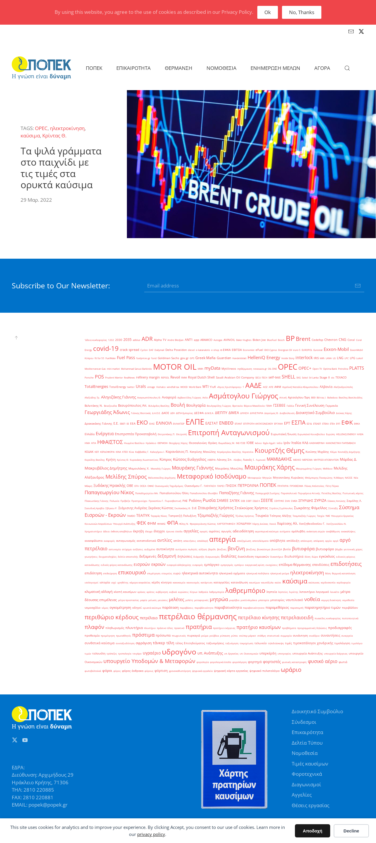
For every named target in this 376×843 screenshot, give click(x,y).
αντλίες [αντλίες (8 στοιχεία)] (164, 540)
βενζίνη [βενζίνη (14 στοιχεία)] (236, 548)
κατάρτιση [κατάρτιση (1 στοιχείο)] (206, 582)
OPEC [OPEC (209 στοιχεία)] (287, 366)
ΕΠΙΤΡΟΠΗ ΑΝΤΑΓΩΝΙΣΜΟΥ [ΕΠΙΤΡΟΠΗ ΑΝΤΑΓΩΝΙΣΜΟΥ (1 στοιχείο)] (258, 423)
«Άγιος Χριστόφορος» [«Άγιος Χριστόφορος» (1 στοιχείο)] (229, 386)
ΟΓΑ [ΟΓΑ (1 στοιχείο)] (136, 485)
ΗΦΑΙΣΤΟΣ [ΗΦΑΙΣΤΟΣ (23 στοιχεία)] (110, 441)
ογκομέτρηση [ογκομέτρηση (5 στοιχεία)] (120, 607)
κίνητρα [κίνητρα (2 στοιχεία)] (166, 582)
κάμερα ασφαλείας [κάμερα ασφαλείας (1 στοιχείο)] (140, 582)
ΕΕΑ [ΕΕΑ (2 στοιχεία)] (132, 423)
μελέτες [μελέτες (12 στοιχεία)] (176, 599)
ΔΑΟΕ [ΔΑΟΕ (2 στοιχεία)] (165, 413)
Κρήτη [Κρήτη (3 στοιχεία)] (111, 459)
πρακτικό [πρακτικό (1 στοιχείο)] (179, 628)
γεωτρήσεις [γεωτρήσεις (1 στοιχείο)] (91, 556)
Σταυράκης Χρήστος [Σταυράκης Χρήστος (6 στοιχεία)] (216, 507)
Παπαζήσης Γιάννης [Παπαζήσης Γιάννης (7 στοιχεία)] (236, 492)
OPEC (41, 128)
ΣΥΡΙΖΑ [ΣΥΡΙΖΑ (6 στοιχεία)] (320, 500)
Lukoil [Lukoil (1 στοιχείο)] (359, 358)
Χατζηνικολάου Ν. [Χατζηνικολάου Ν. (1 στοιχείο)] (336, 523)
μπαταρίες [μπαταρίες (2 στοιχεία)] (277, 600)
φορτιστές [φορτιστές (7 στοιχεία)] (272, 661)
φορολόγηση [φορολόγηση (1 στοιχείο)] (239, 662)
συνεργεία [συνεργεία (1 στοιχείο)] (347, 635)
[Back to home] (41, 68)
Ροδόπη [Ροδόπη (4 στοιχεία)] (195, 500)
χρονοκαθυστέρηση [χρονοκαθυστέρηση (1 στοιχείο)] (180, 670)
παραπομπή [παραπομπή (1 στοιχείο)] (296, 607)
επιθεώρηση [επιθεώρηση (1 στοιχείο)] (110, 573)
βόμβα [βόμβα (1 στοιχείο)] (339, 549)
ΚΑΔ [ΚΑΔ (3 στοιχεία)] (305, 443)
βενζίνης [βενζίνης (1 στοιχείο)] (251, 549)
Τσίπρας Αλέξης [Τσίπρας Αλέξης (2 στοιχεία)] (280, 516)
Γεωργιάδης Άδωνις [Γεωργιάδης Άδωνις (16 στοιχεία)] (107, 412)
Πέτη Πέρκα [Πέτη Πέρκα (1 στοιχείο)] (332, 485)
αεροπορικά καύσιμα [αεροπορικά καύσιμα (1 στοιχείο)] (266, 531)
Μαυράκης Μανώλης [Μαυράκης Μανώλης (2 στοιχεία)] (229, 468)
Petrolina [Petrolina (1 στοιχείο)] (343, 368)
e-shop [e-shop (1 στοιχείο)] (215, 349)
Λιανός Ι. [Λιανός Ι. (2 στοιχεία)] (249, 460)
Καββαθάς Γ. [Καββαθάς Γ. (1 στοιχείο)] (142, 451)
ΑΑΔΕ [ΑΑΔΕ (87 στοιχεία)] (253, 385)
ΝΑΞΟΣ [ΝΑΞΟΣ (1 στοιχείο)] (348, 477)
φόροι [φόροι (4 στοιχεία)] (107, 670)
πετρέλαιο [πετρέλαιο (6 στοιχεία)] (149, 617)
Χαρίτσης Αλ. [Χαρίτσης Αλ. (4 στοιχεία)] (287, 523)
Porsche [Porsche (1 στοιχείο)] (89, 377)
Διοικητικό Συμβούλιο (317, 711)
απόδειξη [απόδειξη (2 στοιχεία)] (292, 541)
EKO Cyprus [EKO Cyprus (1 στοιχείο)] (270, 349)
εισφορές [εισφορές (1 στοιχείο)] (197, 564)
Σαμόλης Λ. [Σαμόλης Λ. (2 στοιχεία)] (354, 501)
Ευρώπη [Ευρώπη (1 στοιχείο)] (330, 434)
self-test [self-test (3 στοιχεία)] (274, 377)
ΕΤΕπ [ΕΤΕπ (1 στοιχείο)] (332, 423)
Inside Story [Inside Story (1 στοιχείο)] (287, 358)
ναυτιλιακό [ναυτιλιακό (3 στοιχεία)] (294, 600)
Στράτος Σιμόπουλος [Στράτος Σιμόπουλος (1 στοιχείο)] (281, 508)
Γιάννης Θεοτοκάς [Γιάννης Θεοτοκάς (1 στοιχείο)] (141, 413)
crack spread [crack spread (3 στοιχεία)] (129, 350)
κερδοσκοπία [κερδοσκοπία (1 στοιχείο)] (328, 582)
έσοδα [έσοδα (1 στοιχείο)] (178, 531)
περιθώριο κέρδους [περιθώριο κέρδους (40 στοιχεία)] (112, 617)
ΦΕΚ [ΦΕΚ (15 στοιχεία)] (141, 523)
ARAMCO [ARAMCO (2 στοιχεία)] (206, 340)
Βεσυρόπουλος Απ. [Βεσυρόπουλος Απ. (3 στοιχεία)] (132, 405)
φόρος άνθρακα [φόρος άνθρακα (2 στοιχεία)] (132, 671)
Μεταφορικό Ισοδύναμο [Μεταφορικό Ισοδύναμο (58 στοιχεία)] (211, 476)
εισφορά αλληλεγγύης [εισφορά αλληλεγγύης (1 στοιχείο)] (179, 564)
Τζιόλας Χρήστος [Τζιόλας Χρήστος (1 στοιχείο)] (244, 515)
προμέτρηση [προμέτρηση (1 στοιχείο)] (108, 635)
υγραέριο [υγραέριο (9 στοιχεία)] (152, 653)
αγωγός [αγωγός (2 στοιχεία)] (226, 531)
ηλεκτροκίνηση (67, 128)
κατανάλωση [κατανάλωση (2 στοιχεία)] (239, 582)
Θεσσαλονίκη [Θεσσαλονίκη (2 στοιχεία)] (198, 443)
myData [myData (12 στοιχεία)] (212, 368)
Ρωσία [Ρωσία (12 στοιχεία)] (209, 500)
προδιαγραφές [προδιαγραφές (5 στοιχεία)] (340, 627)
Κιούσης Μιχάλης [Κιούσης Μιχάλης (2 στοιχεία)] (317, 452)
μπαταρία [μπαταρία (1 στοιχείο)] (263, 600)
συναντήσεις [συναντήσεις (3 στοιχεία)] (330, 635)
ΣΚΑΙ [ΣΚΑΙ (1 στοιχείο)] (287, 500)
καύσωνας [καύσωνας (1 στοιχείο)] (314, 582)
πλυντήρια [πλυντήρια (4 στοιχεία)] (134, 627)
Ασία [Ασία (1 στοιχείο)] (205, 397)
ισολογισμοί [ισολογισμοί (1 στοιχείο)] (91, 582)
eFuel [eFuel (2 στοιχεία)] (259, 350)
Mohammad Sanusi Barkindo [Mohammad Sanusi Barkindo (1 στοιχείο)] (136, 368)
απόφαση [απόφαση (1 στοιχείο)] (318, 540)
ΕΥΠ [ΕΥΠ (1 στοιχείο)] (338, 423)
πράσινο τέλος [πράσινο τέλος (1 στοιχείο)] (165, 628)
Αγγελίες (302, 794)
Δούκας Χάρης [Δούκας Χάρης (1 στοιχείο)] (344, 413)
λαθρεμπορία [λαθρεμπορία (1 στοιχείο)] (216, 591)
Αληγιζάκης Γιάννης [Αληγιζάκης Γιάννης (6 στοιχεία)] (118, 397)
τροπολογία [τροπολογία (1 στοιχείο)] (124, 653)
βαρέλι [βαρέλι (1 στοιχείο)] (212, 549)
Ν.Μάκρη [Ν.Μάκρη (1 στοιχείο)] (339, 477)
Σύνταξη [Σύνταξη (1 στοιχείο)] (333, 508)
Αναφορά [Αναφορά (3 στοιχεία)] (169, 397)
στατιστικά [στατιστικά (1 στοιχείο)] (273, 635)
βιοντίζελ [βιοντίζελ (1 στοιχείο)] (276, 549)
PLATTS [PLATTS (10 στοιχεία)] (356, 368)
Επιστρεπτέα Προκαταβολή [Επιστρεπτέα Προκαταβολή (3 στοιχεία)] (136, 434)
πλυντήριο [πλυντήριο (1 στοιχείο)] (150, 628)
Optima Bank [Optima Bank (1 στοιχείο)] (330, 368)
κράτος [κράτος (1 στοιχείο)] (151, 591)
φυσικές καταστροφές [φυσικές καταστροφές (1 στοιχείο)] (294, 662)
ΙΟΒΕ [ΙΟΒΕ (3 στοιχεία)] (250, 443)
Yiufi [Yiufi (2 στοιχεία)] (213, 387)
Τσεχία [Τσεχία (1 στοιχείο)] (320, 515)
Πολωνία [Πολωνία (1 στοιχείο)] (114, 500)
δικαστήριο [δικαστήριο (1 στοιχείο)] (276, 556)
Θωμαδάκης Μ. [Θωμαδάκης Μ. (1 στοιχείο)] (226, 443)
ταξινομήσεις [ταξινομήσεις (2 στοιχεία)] (215, 643)
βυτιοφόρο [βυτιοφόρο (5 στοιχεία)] (325, 548)
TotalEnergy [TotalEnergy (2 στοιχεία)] (117, 387)
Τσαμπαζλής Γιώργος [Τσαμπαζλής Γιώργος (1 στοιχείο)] (304, 515)
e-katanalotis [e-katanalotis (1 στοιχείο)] (203, 349)
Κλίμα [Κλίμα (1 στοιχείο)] (333, 451)
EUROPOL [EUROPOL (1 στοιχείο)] (307, 349)
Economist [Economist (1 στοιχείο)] (248, 349)
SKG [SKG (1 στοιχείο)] (298, 377)
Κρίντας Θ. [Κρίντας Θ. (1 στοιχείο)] (123, 459)
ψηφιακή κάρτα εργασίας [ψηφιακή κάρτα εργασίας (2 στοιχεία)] (231, 671)
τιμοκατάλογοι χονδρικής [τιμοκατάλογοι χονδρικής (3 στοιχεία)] (313, 643)
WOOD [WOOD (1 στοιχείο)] (184, 386)
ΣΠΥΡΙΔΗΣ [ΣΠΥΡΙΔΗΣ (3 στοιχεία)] (305, 501)
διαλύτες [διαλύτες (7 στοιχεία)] (228, 556)
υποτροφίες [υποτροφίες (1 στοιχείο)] (284, 653)
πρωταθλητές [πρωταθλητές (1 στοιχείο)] (123, 635)
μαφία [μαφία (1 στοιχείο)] (143, 600)
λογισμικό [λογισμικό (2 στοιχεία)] (322, 592)
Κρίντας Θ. (54, 135)
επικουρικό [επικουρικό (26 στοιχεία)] (132, 572)
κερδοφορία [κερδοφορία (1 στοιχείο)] (343, 582)
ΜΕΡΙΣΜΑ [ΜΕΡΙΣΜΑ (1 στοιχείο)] (307, 459)
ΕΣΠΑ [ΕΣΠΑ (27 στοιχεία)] (298, 422)
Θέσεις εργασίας (310, 805)
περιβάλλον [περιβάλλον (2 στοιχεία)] (350, 608)
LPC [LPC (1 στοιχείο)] (347, 358)
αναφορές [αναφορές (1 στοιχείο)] (109, 540)
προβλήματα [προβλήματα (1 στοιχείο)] (289, 628)
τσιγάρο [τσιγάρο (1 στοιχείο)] (137, 653)
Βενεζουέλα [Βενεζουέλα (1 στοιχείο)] (110, 405)
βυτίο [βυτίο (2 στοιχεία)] (287, 549)
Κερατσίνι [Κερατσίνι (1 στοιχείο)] (248, 451)
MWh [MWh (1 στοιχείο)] (200, 368)
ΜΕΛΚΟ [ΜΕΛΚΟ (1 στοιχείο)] (297, 459)
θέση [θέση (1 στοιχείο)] (328, 573)
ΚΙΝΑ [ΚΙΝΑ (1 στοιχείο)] (118, 451)
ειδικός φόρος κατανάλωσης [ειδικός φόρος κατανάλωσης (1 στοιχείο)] (116, 564)
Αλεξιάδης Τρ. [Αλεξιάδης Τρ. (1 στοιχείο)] (92, 397)
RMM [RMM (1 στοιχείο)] (184, 377)
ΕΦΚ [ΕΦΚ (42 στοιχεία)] (347, 422)
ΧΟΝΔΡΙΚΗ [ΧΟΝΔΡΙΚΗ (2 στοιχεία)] (243, 524)
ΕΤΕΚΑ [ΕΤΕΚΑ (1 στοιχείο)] (325, 423)
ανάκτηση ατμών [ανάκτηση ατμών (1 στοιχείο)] (315, 531)
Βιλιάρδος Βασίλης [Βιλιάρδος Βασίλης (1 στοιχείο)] (158, 405)
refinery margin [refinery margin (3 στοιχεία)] (148, 377)
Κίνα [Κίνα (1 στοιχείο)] (131, 451)
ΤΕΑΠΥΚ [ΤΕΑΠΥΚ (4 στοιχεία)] (143, 515)
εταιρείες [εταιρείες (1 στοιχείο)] (167, 573)
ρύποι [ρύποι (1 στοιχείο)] (234, 635)
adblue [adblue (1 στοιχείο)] (136, 339)
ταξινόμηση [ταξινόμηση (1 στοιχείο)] (232, 643)
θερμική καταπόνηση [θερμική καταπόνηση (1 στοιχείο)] (343, 573)
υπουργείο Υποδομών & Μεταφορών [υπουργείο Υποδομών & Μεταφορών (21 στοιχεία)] (149, 660)
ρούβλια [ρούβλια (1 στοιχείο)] (214, 635)
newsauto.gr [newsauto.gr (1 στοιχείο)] (260, 368)
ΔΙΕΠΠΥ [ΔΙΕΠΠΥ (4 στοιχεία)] (221, 412)
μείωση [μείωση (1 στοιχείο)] (152, 600)
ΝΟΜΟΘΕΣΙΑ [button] (221, 68)
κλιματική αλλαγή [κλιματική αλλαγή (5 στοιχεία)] (99, 591)
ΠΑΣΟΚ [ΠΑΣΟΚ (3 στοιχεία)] (231, 486)
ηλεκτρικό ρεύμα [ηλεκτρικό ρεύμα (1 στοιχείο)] (279, 573)
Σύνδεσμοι (304, 722)
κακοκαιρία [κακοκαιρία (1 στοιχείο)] (179, 582)
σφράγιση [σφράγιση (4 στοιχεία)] (144, 643)
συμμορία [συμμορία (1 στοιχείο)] (286, 635)
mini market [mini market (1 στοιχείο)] (113, 368)
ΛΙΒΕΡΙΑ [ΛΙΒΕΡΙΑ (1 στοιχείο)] (211, 459)
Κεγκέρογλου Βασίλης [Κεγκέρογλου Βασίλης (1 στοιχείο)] (229, 451)
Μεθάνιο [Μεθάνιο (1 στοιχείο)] (328, 468)
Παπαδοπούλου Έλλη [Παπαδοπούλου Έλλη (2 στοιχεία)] (174, 493)
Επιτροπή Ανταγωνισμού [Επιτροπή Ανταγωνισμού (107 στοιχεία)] (229, 432)
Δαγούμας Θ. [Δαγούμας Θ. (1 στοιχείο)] (271, 413)
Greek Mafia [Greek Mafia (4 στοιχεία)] (205, 358)
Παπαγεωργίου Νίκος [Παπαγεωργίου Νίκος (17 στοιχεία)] (109, 492)
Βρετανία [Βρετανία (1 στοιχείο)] (237, 405)
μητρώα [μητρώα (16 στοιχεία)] (219, 599)
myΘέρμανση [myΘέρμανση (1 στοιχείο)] (244, 368)
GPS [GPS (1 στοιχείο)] (192, 358)
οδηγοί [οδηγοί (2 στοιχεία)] (137, 608)
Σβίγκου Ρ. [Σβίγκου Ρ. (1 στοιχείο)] (111, 508)
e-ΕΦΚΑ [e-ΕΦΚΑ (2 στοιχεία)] (225, 350)
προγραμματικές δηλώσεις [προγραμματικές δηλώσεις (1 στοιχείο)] (312, 628)
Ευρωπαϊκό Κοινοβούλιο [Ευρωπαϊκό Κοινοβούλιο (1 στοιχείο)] (311, 434)
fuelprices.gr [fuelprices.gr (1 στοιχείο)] (143, 358)
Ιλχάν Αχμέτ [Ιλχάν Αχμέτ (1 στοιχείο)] (269, 443)
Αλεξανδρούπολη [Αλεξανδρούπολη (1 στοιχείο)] (343, 386)
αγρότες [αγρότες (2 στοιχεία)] (214, 531)
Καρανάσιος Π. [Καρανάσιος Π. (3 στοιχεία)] (177, 452)
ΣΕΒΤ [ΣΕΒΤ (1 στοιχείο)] (248, 500)
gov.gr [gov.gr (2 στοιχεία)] (184, 358)
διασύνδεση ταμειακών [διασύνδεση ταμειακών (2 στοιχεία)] (253, 556)
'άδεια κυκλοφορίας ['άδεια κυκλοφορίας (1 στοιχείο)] (96, 339)
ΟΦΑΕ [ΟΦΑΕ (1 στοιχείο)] (150, 485)
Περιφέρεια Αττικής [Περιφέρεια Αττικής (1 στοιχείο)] (309, 493)
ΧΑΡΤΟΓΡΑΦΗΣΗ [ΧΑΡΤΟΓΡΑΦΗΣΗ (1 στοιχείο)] (226, 523)
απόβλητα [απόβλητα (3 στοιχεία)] (277, 541)
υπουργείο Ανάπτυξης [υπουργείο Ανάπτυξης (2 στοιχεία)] (307, 653)
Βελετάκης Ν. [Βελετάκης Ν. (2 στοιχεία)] (94, 406)
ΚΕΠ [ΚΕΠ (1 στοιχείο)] (97, 451)
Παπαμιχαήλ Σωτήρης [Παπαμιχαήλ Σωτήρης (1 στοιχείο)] (267, 493)
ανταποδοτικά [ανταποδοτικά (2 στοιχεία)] (146, 541)
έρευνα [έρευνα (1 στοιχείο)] (170, 531)
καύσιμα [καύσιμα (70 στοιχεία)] (294, 580)
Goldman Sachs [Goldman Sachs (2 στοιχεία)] (168, 358)
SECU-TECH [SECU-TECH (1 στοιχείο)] (261, 377)
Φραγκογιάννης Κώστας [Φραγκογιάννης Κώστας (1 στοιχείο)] (203, 523)
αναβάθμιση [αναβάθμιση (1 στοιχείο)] (333, 531)
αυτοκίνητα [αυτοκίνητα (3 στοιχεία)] (165, 549)
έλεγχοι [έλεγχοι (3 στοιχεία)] (159, 531)
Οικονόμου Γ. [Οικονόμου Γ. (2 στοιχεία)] (193, 486)
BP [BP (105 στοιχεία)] (290, 338)
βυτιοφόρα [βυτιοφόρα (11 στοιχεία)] (303, 548)
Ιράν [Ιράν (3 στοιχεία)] (286, 443)
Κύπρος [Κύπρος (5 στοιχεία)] (166, 459)
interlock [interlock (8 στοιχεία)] (304, 357)
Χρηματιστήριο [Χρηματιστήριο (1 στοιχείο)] (93, 531)
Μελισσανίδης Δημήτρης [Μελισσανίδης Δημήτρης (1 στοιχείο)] (162, 477)
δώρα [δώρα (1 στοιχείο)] (315, 556)
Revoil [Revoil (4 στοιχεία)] (175, 377)
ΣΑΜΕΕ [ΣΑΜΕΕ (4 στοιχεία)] (223, 500)
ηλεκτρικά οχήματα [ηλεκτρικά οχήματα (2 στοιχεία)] (232, 573)
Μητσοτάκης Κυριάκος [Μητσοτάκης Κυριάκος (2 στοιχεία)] (288, 477)
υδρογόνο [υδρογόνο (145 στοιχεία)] (179, 652)
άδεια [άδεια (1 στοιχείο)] (106, 531)
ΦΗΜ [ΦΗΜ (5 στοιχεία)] (151, 523)
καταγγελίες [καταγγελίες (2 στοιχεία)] (222, 582)
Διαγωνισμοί (306, 784)
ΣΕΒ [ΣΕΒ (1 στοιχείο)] (243, 500)
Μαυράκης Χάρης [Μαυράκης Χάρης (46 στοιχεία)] (269, 467)
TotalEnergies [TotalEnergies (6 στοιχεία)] (96, 386)
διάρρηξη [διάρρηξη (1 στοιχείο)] (198, 556)
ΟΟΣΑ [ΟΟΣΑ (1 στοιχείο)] (143, 485)
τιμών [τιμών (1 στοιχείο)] (88, 653)
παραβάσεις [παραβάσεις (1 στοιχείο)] (186, 607)
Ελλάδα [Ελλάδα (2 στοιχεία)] (90, 434)
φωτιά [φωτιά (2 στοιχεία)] (343, 662)
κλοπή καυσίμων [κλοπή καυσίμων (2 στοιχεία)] (125, 592)
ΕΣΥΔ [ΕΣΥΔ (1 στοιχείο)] (309, 423)
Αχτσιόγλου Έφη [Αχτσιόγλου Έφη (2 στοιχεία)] (299, 397)
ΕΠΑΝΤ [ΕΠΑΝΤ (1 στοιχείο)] (238, 423)
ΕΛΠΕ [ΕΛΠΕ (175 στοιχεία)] (195, 421)
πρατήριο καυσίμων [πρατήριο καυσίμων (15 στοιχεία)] (258, 627)
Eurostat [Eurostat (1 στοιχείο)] (318, 349)
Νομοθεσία (305, 753)
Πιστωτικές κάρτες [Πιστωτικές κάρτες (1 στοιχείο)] (353, 493)
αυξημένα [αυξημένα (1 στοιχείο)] (149, 549)
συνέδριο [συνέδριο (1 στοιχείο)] (314, 635)
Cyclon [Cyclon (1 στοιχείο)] (144, 349)
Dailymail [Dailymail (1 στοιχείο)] (159, 349)
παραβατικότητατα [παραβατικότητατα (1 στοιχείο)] (253, 607)
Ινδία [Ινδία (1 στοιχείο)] (279, 443)
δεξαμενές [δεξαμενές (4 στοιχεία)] (147, 556)
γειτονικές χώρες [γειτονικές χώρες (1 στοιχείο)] (353, 549)
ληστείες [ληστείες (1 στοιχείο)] (283, 591)
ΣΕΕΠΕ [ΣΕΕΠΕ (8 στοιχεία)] (267, 500)
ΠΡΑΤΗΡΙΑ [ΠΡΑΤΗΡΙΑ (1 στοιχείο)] (282, 485)
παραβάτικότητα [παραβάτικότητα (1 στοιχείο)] (203, 607)
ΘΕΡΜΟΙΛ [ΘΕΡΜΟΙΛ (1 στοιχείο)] (162, 443)
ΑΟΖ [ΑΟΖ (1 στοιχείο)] (265, 386)
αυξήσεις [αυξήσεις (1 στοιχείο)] (138, 549)
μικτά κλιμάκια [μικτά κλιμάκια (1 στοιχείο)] (249, 600)
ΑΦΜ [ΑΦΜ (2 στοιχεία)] (277, 387)
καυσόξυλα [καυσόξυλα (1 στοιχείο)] (267, 582)
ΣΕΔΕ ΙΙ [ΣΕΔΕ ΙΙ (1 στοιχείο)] (256, 500)
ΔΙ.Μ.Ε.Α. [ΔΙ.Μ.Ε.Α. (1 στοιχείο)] (209, 413)
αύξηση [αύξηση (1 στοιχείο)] (203, 549)
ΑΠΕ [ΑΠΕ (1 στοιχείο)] (271, 386)
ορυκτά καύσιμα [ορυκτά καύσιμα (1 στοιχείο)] (152, 607)
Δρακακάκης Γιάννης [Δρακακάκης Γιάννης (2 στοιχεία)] (98, 423)
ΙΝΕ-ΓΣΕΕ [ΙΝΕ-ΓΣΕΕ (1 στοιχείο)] (240, 443)
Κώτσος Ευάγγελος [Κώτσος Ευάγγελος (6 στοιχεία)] (189, 459)
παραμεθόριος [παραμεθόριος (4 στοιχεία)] (277, 607)
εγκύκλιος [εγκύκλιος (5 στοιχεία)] (327, 556)
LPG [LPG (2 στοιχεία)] (352, 358)
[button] (347, 68)
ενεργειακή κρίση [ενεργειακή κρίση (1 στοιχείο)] (254, 564)
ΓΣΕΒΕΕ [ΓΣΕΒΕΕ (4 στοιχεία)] (279, 405)
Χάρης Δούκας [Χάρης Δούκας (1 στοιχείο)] (260, 523)
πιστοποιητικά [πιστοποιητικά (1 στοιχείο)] (350, 618)
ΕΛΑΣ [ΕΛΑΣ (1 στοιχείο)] (152, 423)
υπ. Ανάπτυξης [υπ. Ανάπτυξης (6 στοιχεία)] (210, 653)
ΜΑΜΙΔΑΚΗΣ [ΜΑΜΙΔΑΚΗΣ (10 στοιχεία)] (279, 459)
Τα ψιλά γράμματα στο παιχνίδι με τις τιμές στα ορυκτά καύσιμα (61, 167)
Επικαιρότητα (307, 732)
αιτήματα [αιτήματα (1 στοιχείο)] (285, 531)
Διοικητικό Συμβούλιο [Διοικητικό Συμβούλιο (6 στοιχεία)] (315, 412)
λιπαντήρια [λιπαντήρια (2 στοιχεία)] (307, 592)
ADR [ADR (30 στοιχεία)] (147, 339)
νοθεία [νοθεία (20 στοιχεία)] (312, 599)
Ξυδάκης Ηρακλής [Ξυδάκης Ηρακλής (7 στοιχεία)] (109, 485)
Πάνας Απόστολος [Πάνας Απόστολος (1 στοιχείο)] (314, 485)
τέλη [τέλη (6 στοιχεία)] (170, 642)
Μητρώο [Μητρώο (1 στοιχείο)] (267, 477)
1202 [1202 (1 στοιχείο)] (111, 339)
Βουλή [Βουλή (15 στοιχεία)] (178, 405)
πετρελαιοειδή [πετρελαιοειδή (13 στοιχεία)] (297, 617)
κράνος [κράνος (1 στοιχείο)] (141, 591)
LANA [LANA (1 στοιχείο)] (329, 358)
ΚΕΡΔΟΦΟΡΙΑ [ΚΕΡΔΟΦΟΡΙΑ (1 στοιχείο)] (107, 451)
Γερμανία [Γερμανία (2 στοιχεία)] (331, 406)
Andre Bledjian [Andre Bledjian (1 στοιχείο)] (175, 339)
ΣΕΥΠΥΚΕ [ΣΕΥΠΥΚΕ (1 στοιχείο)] (279, 500)
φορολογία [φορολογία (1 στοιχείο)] (203, 662)
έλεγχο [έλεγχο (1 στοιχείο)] (148, 531)
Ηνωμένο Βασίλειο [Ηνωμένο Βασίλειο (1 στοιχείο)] (134, 443)
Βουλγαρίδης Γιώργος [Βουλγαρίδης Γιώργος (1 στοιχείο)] (219, 405)
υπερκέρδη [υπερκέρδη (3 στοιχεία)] (267, 653)
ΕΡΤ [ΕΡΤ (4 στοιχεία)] (287, 423)
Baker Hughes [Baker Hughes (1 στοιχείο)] (243, 339)
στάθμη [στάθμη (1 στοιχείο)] (261, 635)
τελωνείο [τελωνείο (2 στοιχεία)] (260, 643)
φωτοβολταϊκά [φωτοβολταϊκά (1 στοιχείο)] (93, 670)
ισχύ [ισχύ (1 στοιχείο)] (113, 582)
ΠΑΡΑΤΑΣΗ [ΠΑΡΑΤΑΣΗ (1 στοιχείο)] (210, 485)
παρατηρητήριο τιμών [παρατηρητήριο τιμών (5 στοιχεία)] (323, 607)
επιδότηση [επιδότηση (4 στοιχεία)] (93, 573)
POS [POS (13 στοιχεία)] (99, 376)
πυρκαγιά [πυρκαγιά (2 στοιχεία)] (193, 635)
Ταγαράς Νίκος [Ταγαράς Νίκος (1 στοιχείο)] (159, 515)
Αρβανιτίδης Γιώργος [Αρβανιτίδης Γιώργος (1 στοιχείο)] (189, 397)
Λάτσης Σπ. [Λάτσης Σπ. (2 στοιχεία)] (224, 460)
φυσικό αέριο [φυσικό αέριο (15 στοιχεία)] (323, 661)
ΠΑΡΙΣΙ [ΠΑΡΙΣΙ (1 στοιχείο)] (220, 485)
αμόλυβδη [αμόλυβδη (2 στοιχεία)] (298, 531)
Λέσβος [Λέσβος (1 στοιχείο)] (238, 459)
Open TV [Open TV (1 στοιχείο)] (317, 368)
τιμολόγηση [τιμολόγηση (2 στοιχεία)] (342, 643)
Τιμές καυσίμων (310, 763)
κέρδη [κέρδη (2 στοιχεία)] (156, 582)
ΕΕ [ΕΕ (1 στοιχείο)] (128, 423)
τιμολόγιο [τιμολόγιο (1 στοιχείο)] (356, 643)
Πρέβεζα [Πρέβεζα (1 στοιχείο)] (125, 500)
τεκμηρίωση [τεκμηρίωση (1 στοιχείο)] (246, 643)
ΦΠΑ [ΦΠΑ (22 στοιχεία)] (172, 522)
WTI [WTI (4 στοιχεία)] (205, 386)
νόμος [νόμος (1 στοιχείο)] (105, 607)
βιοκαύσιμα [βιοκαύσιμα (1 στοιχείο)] (263, 549)
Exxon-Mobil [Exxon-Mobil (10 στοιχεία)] (336, 349)
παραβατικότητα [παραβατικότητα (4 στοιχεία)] (228, 607)
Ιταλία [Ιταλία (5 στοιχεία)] (296, 442)
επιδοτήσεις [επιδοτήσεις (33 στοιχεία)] (346, 564)
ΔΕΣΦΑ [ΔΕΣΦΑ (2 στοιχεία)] (199, 413)
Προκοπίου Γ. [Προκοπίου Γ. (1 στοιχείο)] (156, 500)
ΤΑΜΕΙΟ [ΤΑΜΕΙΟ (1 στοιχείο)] (131, 515)
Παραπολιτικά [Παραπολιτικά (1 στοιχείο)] (289, 493)
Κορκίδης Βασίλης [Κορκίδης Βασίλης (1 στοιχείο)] (95, 459)
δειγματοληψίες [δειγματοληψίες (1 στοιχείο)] (108, 556)
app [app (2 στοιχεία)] (196, 340)
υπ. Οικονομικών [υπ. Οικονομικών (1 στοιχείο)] (249, 653)
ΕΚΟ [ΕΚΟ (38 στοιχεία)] (142, 422)
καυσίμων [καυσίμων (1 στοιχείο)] (254, 582)
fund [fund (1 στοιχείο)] (154, 358)
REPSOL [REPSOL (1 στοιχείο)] (165, 377)
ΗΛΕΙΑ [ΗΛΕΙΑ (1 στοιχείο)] (360, 434)
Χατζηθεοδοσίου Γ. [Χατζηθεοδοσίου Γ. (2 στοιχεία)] (312, 524)
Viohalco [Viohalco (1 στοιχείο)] (161, 386)
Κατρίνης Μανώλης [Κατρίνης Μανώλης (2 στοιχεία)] (203, 452)
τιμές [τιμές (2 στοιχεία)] (288, 643)
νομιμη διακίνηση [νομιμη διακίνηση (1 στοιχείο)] (331, 600)
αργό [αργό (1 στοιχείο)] (335, 540)
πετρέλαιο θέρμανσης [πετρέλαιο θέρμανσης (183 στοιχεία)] (198, 616)
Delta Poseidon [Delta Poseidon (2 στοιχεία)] (176, 350)
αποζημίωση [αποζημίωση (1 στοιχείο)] (244, 540)
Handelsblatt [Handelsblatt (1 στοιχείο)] (239, 358)
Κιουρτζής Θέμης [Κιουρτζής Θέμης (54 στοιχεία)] (279, 450)
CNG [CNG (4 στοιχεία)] (342, 339)
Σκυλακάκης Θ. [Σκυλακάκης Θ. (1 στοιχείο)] (182, 508)
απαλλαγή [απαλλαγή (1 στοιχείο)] (202, 540)
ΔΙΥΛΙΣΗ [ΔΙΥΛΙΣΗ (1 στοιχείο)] (244, 413)
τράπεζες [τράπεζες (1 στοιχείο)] (112, 653)
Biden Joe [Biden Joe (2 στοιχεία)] (259, 340)
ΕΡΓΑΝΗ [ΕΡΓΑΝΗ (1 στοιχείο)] (278, 423)
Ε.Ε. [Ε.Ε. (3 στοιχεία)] (116, 423)
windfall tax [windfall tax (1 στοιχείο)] (173, 386)
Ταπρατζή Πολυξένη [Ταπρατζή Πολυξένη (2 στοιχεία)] (182, 516)
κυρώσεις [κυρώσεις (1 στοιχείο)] (183, 591)
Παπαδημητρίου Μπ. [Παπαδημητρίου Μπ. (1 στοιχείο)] (146, 493)
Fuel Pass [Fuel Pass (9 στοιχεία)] (126, 357)
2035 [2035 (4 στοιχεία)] (127, 339)
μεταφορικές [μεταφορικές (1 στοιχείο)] (201, 600)
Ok (267, 12)
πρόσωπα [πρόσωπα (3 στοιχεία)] (163, 635)
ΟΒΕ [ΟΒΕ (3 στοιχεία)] (130, 486)
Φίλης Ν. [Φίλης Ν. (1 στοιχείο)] (184, 523)
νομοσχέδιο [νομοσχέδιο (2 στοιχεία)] (92, 608)
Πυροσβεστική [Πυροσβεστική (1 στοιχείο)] (173, 500)
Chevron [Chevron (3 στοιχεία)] (331, 340)
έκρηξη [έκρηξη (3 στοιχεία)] (138, 531)
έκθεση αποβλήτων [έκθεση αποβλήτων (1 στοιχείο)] (121, 531)
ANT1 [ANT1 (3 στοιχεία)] (189, 340)
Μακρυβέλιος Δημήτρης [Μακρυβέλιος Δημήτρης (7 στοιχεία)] (106, 468)
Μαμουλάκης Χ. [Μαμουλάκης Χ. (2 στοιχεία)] (139, 468)
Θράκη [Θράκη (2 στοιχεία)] (212, 443)
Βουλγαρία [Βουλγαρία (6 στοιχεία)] (196, 405)
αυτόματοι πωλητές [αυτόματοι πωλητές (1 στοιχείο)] (186, 549)
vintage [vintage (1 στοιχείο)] (151, 386)
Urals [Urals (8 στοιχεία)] (141, 386)
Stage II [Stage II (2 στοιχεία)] (325, 377)
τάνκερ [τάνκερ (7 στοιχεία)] (159, 642)
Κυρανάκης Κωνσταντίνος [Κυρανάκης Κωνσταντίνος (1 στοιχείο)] (144, 459)
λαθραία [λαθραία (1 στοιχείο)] (203, 591)
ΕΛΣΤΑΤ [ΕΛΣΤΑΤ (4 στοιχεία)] (211, 423)
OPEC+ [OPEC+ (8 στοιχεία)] (304, 368)
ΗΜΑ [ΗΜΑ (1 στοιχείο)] (87, 443)
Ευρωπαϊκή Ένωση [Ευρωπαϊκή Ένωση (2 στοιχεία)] (283, 434)
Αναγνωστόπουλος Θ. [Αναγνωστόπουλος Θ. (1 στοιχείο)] (149, 397)
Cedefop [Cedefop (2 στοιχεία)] (317, 340)
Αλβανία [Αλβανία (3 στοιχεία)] (326, 387)
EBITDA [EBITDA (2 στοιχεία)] (237, 350)
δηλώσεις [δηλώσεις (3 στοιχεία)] (184, 556)
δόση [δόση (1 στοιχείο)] (307, 556)
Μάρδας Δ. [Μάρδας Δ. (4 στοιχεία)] (348, 459)
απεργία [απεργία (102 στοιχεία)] (222, 539)
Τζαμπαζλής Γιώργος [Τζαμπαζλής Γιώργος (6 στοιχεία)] (215, 515)
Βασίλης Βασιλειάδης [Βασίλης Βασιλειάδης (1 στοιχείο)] (350, 397)
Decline (351, 830)
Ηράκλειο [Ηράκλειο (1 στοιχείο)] (151, 443)
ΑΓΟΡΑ (322, 68)
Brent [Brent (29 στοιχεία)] (303, 339)
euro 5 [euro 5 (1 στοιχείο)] (297, 349)
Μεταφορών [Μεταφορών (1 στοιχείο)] (254, 477)
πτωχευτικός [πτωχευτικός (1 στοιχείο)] (179, 635)
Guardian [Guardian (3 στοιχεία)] (224, 358)
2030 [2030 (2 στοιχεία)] (118, 340)
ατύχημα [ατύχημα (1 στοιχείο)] (127, 549)
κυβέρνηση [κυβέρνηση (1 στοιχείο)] (162, 591)
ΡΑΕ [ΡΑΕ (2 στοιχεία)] (185, 501)
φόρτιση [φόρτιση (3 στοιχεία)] (161, 671)
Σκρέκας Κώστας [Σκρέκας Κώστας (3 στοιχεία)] (160, 508)
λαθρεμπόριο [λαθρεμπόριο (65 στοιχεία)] (245, 590)
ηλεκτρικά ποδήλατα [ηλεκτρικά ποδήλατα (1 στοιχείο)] (257, 573)
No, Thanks (301, 12)
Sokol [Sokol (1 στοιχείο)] (305, 377)
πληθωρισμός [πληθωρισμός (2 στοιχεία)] (114, 628)
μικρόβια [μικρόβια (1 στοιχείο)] (234, 600)
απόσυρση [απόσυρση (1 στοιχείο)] (306, 540)
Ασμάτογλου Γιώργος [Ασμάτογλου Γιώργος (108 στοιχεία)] (243, 396)
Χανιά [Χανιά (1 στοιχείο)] (272, 523)
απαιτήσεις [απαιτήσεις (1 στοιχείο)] (189, 540)
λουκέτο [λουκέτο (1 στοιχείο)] (334, 591)
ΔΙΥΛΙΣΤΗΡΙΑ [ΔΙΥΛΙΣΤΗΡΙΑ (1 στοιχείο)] (256, 413)
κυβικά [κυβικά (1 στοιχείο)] (173, 591)
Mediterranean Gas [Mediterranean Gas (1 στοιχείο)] (95, 368)
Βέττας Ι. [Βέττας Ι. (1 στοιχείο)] (321, 397)
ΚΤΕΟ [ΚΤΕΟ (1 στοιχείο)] (125, 451)
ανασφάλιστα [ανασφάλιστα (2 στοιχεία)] (94, 541)
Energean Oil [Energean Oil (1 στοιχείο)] (285, 349)
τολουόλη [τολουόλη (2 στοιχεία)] (98, 653)
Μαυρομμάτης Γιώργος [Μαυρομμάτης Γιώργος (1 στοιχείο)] (309, 468)
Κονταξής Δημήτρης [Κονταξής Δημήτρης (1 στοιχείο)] (349, 451)
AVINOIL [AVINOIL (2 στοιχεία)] (229, 340)
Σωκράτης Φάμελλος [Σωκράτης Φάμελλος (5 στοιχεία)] (310, 507)
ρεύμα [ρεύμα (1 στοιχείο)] (204, 635)
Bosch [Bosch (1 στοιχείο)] (281, 339)
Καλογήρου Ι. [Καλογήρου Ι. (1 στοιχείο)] (157, 451)
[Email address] (254, 285)
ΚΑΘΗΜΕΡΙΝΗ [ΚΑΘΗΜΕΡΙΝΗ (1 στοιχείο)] (317, 443)
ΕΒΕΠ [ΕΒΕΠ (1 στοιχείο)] (122, 423)
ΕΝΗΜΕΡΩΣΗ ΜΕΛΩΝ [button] (275, 68)
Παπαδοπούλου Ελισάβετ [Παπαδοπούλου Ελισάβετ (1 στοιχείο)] (204, 493)
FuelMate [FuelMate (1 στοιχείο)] (110, 358)
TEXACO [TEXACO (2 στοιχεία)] (341, 377)
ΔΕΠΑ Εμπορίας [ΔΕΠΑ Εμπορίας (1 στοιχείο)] (184, 413)
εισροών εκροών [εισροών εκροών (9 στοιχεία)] (150, 564)
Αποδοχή (313, 830)
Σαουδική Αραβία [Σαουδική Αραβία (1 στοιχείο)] (94, 508)
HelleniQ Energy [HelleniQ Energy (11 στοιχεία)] (264, 357)
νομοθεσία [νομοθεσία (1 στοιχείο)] (348, 600)
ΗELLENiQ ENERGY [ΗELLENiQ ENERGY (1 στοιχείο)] (346, 434)
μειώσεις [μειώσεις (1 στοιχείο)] (163, 600)
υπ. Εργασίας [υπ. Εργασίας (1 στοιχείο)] (231, 653)
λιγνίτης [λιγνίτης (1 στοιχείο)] (293, 591)
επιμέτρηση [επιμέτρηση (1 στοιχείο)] (153, 573)
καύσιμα (30, 135)
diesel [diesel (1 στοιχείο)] (191, 349)
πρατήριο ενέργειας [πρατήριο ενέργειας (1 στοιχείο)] (224, 628)
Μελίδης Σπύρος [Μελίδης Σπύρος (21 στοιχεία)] (126, 476)
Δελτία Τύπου (307, 742)
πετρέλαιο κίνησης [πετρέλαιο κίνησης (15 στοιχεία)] (259, 617)
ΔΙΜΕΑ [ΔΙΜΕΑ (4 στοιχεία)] (234, 412)
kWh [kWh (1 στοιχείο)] (322, 358)
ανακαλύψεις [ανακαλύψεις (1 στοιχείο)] (348, 531)
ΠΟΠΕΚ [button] (94, 68)
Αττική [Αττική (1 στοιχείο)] (283, 397)
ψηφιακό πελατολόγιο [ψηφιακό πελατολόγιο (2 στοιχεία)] (264, 671)
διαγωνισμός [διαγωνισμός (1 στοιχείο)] (212, 556)
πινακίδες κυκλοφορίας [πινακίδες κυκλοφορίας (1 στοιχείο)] (328, 618)
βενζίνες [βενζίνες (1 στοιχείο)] (221, 549)
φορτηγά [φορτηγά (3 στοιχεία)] (255, 662)
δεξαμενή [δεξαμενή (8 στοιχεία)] (166, 556)
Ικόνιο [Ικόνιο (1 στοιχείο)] (258, 443)
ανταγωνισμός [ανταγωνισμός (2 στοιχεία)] (125, 541)
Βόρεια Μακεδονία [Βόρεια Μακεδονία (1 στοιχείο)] (254, 405)
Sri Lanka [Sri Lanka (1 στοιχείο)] (313, 377)
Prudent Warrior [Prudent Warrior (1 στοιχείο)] (114, 377)
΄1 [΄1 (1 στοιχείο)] (243, 386)
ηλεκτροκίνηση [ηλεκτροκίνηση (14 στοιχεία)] (307, 572)
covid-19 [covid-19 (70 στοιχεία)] (106, 348)
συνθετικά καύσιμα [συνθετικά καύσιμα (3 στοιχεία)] (100, 643)
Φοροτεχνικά (307, 773)
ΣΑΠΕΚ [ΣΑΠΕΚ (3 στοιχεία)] (235, 501)
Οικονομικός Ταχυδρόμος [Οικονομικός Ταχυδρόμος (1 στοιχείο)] (169, 485)
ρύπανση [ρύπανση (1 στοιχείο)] (225, 635)
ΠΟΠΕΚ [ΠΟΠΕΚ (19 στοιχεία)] (268, 485)
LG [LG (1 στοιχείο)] (334, 358)
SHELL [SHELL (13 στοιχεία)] (288, 376)
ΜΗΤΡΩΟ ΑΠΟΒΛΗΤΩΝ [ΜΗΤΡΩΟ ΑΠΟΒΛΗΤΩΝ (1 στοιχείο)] (326, 459)
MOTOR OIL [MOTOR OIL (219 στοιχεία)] (175, 366)
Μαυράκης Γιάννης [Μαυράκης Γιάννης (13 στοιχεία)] (193, 468)
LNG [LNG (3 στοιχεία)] (340, 358)
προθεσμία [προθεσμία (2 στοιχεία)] (92, 635)
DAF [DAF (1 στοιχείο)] (151, 349)
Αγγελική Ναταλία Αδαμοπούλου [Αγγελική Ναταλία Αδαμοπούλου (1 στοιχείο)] (300, 386)
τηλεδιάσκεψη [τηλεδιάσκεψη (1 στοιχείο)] (276, 643)
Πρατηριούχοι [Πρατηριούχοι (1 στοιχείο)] (139, 500)
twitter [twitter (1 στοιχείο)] (131, 386)
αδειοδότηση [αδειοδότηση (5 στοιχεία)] (243, 531)
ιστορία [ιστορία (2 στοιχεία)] (105, 582)
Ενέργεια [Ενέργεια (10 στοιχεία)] (105, 433)
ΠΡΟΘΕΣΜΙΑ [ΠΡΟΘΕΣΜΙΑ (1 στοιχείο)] (296, 485)
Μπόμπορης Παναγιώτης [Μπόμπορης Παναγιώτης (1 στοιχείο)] (319, 477)
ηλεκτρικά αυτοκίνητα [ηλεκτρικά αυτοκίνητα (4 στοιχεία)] (200, 573)
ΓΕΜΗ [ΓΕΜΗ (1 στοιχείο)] (269, 405)
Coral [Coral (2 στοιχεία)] (351, 340)
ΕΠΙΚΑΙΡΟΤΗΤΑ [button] (133, 68)
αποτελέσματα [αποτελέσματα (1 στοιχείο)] (260, 540)
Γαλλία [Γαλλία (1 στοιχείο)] (290, 405)
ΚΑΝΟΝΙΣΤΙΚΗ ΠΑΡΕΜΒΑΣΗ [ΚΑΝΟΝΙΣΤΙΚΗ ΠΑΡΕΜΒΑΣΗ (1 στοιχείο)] (341, 443)
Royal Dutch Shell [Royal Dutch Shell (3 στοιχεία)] (201, 377)
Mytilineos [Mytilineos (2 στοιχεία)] (228, 369)
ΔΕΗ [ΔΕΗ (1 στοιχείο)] (172, 413)
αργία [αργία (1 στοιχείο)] (328, 540)
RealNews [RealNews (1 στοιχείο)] (129, 377)
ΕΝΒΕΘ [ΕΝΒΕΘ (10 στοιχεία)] (226, 423)
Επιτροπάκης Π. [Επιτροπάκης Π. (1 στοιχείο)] (166, 434)
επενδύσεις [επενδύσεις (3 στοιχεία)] (320, 565)
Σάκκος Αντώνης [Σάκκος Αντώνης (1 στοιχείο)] (336, 500)
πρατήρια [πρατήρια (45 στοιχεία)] (199, 626)
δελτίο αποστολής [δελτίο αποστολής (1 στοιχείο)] (128, 556)
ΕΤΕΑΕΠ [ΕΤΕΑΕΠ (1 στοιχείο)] (317, 423)
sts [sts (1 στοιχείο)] (332, 377)
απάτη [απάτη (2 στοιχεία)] (177, 541)
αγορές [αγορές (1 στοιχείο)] (204, 531)
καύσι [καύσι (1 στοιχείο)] (278, 582)
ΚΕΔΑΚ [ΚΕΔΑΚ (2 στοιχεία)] (89, 452)
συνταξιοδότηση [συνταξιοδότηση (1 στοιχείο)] (125, 643)
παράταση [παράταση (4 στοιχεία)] (170, 607)
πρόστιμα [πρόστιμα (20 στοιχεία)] (143, 634)
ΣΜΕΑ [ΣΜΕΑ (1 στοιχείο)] (294, 500)
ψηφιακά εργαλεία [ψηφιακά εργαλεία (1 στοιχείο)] (202, 670)
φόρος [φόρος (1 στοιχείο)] (117, 670)
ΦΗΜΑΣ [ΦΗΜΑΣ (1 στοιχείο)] (161, 523)
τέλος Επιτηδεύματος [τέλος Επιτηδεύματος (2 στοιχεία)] (190, 643)
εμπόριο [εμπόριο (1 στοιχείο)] (239, 564)
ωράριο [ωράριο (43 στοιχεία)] (291, 669)
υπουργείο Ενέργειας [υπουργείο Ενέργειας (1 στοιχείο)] (336, 653)
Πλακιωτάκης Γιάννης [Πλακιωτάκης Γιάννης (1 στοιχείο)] (96, 500)
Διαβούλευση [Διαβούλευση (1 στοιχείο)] (287, 413)
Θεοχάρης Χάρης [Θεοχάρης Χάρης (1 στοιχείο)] (178, 443)
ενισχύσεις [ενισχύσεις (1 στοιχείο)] (272, 564)
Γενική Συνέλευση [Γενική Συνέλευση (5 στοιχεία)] (309, 405)
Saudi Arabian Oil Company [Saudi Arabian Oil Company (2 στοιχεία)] (235, 377)
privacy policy (151, 834)
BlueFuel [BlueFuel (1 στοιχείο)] (272, 339)
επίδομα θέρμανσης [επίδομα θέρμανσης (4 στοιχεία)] (295, 564)
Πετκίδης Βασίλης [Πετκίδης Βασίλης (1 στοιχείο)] (331, 493)
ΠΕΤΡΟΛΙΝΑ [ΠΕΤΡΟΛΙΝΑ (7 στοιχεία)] (248, 485)
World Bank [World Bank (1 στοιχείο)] (195, 386)
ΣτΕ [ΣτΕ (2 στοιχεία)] (194, 508)
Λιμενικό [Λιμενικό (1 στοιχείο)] (261, 459)
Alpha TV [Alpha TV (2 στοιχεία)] (160, 340)
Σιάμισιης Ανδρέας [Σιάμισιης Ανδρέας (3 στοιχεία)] (132, 508)
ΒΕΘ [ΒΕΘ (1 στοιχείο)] (313, 397)
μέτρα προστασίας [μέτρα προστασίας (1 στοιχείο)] (128, 600)
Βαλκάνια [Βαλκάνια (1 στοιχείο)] (332, 397)
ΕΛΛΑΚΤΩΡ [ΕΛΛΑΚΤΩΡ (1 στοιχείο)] (178, 423)
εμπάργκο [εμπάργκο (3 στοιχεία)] (211, 565)
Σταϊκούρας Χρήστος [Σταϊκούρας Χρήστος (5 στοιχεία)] (251, 507)
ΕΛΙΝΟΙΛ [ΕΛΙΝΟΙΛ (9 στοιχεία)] (164, 423)
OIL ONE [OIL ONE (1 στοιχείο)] (272, 368)
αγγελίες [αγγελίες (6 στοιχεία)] (191, 531)
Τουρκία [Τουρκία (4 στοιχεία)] (261, 515)
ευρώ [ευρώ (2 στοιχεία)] (177, 573)
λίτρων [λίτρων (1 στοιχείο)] (193, 591)
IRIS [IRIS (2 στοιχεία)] (316, 358)
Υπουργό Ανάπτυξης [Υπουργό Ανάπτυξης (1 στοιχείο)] (124, 523)
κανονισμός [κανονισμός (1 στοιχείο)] (193, 582)
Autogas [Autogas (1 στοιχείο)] (218, 339)
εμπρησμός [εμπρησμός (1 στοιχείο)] (227, 564)
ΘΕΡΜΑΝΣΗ (178, 68)
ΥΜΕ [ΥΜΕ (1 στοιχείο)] (327, 515)
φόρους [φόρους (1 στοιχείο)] (149, 670)
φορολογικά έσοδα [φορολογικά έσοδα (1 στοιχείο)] (220, 662)
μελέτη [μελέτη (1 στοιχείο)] (189, 600)
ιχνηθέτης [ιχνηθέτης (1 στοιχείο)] (122, 582)
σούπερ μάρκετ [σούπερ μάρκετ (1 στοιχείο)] (247, 635)
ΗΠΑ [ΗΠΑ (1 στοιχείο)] (93, 443)
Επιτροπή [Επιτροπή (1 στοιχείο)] (181, 434)
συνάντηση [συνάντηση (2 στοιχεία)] (300, 635)
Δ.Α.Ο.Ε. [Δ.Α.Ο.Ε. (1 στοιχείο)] (156, 413)
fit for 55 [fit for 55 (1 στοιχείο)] (99, 358)
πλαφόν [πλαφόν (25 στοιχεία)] (94, 626)
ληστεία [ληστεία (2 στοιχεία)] (271, 592)
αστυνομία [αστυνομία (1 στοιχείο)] (115, 549)
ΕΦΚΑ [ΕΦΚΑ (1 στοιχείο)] (357, 423)
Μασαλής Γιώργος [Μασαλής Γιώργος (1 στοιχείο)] (161, 468)
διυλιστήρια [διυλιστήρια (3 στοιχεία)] (293, 556)
